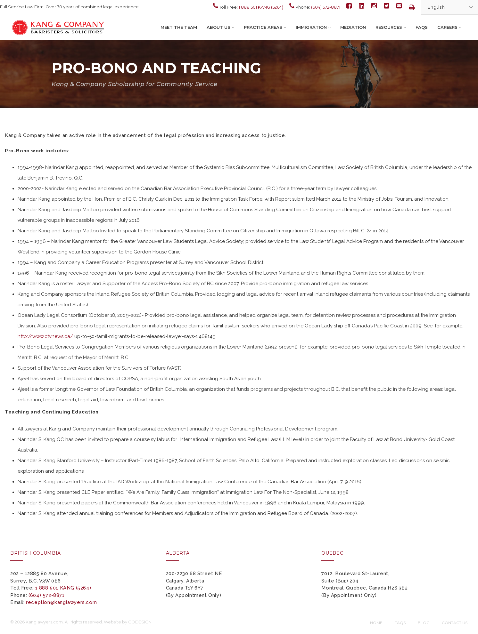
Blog (424, 622)
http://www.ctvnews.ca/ (45, 336)
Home (376, 622)
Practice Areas (265, 27)
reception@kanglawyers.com (61, 602)
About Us (220, 27)
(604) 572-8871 (325, 7)
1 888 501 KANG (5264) (261, 7)
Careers (449, 27)
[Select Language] (449, 7)
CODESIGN (140, 621)
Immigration (313, 27)
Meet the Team (179, 27)
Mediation (353, 27)
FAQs (422, 27)
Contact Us (454, 622)
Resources (390, 27)
